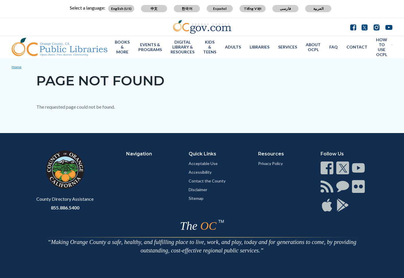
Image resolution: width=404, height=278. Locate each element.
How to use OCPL (381, 47)
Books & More (122, 47)
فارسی (285, 8)
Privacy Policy (270, 163)
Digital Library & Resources (182, 47)
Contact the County (207, 180)
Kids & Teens (209, 47)
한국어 (187, 8)
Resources (271, 154)
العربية (318, 8)
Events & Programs (150, 47)
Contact (356, 46)
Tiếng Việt (253, 8)
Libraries (259, 46)
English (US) (121, 8)
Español (220, 8)
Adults (233, 46)
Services (287, 46)
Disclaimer (198, 189)
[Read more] (202, 27)
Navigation (139, 154)
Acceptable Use (203, 163)
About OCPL (313, 47)
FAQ (333, 46)
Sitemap (196, 198)
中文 (154, 8)
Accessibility (200, 172)
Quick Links (202, 154)
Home (17, 67)
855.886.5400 (65, 207)
